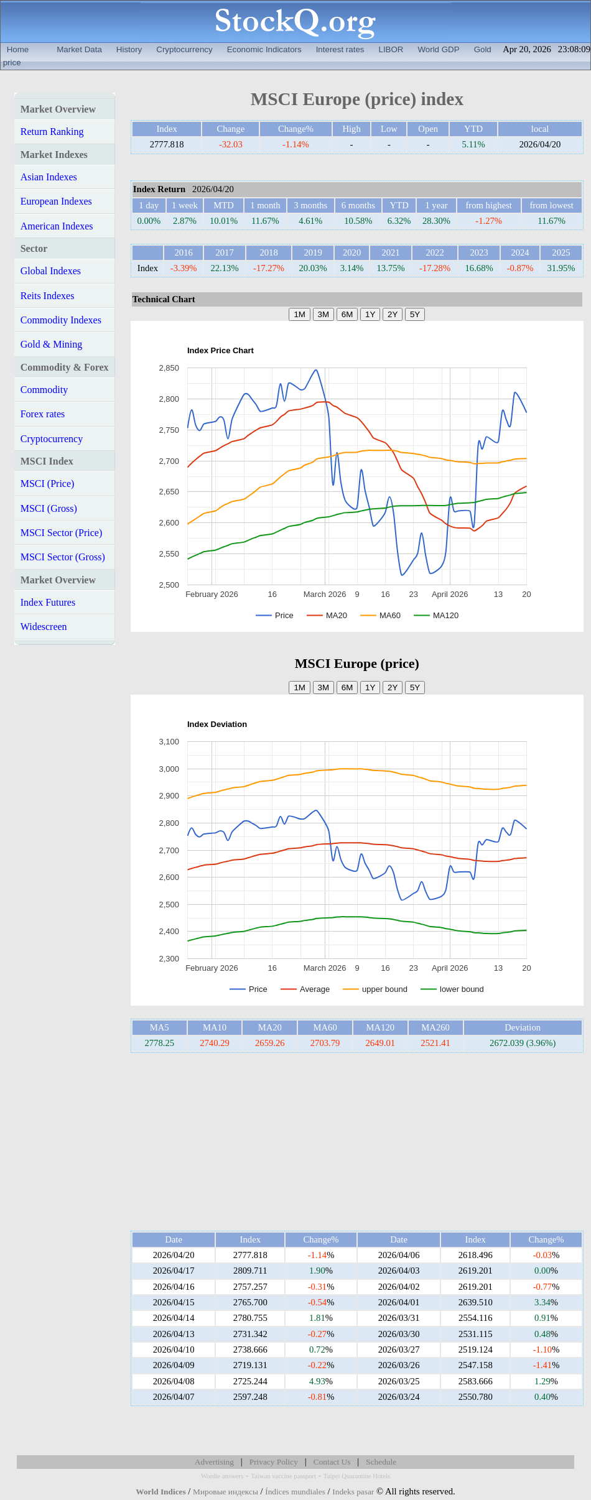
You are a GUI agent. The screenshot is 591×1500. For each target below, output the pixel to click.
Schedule (381, 1461)
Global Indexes (51, 271)
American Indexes (57, 226)
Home (18, 49)
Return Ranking (52, 131)
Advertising (214, 1461)
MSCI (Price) (48, 483)
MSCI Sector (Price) (62, 532)
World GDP (438, 49)
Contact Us (332, 1461)
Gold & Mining (52, 344)
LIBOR (390, 49)
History (129, 49)
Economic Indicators (264, 49)
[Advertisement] (357, 1142)
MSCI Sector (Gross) (63, 557)
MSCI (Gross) (49, 508)
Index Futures (48, 602)
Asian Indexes (49, 177)
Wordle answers (222, 1476)
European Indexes (56, 201)
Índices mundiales (295, 1491)
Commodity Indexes (61, 320)
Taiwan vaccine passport (283, 1476)
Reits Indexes (48, 295)
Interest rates (340, 49)
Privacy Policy (273, 1461)
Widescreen (44, 626)
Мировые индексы (225, 1491)
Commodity (44, 389)
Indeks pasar (353, 1491)
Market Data (79, 49)
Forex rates (43, 414)
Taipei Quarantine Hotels (356, 1476)
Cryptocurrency (184, 49)
